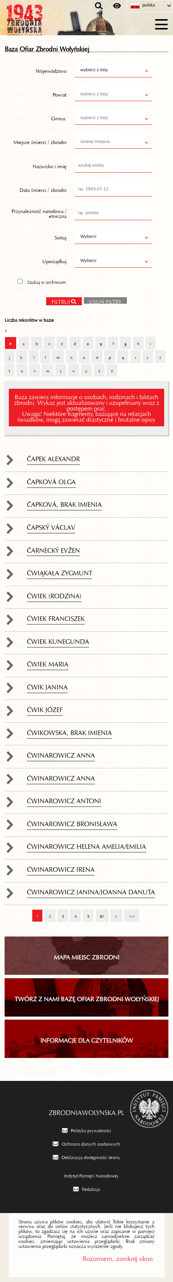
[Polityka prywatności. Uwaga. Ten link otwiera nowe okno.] (86, 1130)
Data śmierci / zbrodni (43, 188)
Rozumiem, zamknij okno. (119, 1257)
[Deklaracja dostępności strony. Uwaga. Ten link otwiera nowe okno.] (86, 1156)
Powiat (60, 93)
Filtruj (61, 300)
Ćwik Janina (47, 685)
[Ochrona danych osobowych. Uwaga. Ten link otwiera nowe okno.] (86, 1143)
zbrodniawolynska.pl (86, 1110)
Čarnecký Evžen (53, 548)
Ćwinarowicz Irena (61, 867)
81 (100, 913)
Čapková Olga (51, 480)
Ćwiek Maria (47, 662)
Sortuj (61, 236)
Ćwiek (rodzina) (54, 594)
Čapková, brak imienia (64, 502)
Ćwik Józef (45, 708)
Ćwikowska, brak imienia (69, 731)
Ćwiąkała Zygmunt (59, 571)
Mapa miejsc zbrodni (86, 955)
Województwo (51, 69)
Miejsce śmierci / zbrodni (40, 140)
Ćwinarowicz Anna (61, 753)
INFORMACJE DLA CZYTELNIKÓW (86, 1038)
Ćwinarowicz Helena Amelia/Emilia (86, 844)
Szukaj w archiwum (46, 281)
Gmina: (59, 117)
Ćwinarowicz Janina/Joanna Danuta (91, 890)
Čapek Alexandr (53, 457)
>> (129, 913)
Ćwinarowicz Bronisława (72, 822)
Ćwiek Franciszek (56, 616)
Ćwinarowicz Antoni (64, 799)
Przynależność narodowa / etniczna (39, 212)
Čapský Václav (51, 525)
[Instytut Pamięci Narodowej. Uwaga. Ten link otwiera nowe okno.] (86, 1175)
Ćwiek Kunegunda (58, 639)
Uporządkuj (54, 260)
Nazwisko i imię (50, 164)
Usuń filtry (102, 299)
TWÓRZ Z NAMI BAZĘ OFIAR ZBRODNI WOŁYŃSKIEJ (87, 997)
